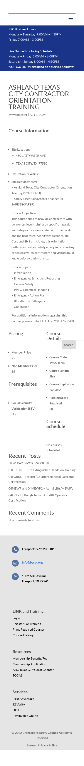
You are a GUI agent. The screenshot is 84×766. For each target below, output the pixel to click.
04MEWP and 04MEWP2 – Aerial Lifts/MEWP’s (40, 488)
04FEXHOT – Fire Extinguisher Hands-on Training (42, 470)
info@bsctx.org (32, 562)
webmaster (19, 114)
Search (68, 345)
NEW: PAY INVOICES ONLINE (29, 463)
